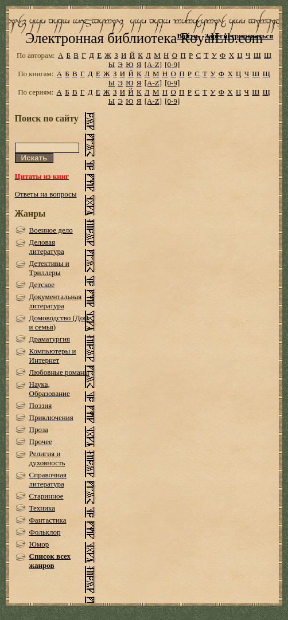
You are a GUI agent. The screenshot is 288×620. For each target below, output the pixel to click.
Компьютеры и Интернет (52, 355)
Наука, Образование (49, 389)
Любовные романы (59, 372)
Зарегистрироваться (239, 36)
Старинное (46, 496)
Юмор (39, 544)
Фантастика (48, 520)
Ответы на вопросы (46, 194)
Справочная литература (48, 479)
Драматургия (50, 339)
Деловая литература (46, 247)
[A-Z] (153, 64)
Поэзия (40, 405)
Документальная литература (55, 301)
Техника (42, 508)
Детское (42, 284)
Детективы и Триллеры (49, 268)
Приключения (51, 417)
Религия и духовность (47, 458)
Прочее (40, 441)
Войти (187, 36)
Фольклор (45, 532)
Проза (38, 429)
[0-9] (172, 64)
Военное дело (51, 230)
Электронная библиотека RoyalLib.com (144, 38)
